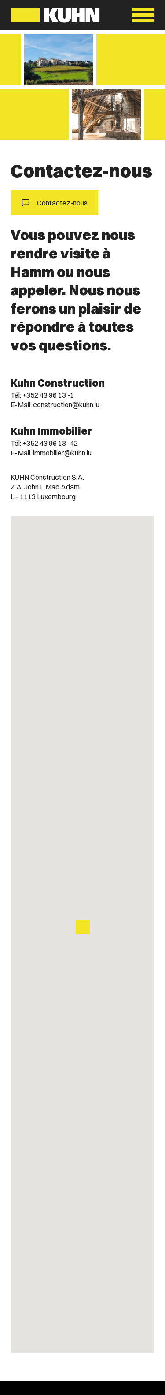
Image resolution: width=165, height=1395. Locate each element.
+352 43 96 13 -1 (48, 394)
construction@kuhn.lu (66, 404)
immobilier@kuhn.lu (62, 452)
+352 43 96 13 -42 (50, 443)
